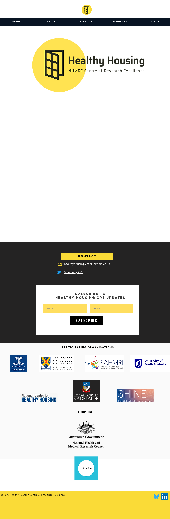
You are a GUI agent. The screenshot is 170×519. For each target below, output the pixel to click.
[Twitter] (59, 272)
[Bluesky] (156, 496)
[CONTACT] (87, 256)
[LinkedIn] (164, 496)
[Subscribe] (86, 320)
